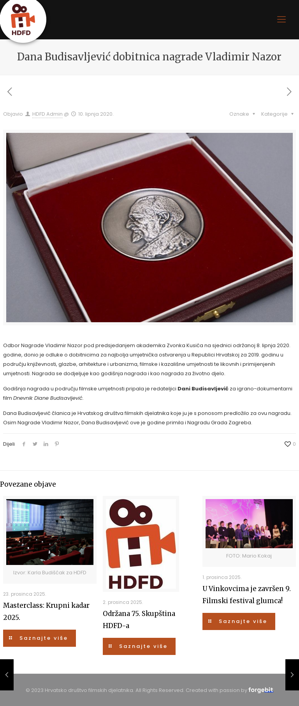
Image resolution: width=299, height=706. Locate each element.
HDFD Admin (47, 114)
